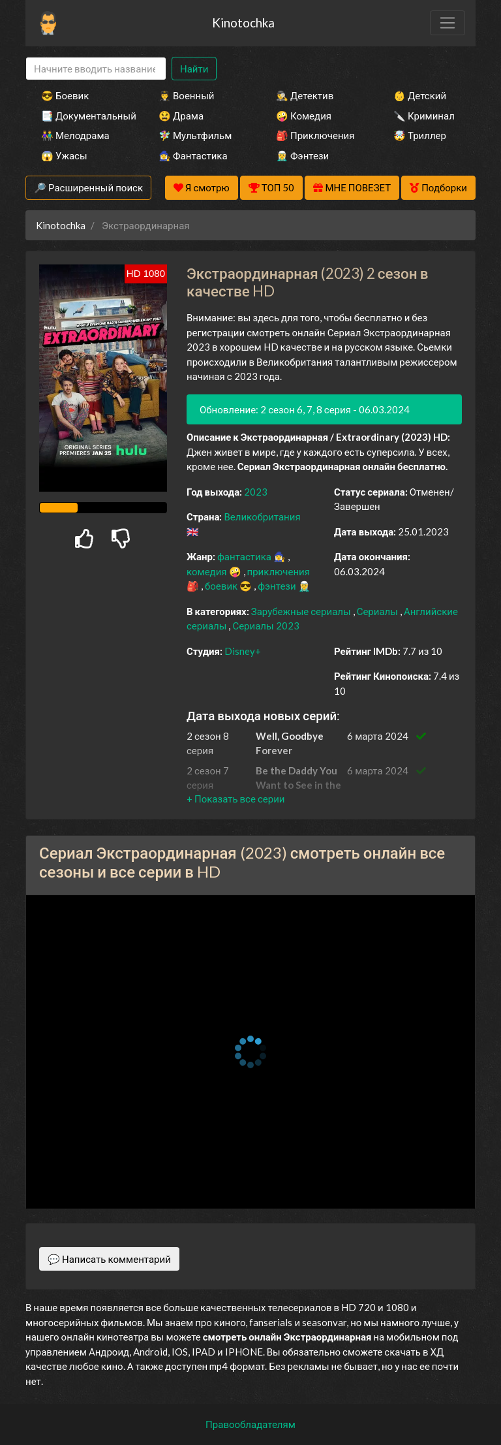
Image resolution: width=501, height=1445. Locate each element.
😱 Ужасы (64, 155)
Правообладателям (250, 1424)
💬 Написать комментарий (109, 1259)
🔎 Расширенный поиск (88, 187)
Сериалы (378, 611)
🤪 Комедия (303, 115)
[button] (235, 798)
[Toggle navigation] (447, 22)
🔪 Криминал (424, 115)
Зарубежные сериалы (302, 611)
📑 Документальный (82, 115)
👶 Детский (419, 95)
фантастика (245, 556)
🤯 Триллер (419, 135)
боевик (222, 586)
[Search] (95, 69)
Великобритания (262, 516)
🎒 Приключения (315, 135)
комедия (208, 571)
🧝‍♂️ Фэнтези (302, 155)
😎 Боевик (65, 95)
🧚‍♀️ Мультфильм (195, 135)
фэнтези (277, 586)
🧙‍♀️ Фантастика (193, 155)
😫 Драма (181, 115)
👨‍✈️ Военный (186, 95)
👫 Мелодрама (75, 135)
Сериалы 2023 (265, 625)
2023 (255, 492)
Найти (194, 68)
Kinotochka (243, 22)
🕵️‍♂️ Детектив (304, 95)
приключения (278, 571)
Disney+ (242, 651)
